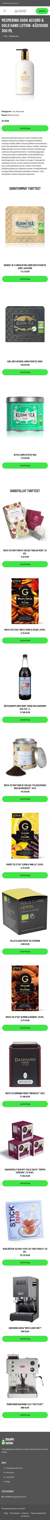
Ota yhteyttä (15, 1513)
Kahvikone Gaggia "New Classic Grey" (25, 1328)
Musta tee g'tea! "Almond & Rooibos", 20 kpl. (25, 1017)
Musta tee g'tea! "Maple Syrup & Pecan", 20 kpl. (25, 629)
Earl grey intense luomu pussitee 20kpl (25, 361)
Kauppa (42, 11)
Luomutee (10, 1477)
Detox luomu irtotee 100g (25, 454)
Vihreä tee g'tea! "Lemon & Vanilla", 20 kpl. (25, 864)
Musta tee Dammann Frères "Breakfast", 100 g (25, 1093)
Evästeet (25, 1513)
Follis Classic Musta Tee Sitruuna (25, 940)
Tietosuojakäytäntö (38, 1513)
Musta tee (14, 36)
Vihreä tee (10, 1472)
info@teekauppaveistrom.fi (10, 3)
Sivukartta (25, 1516)
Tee (5, 36)
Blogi (8, 1481)
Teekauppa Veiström (14, 1468)
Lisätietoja (25, 128)
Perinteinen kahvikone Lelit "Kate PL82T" (25, 1404)
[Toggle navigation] (4, 11)
